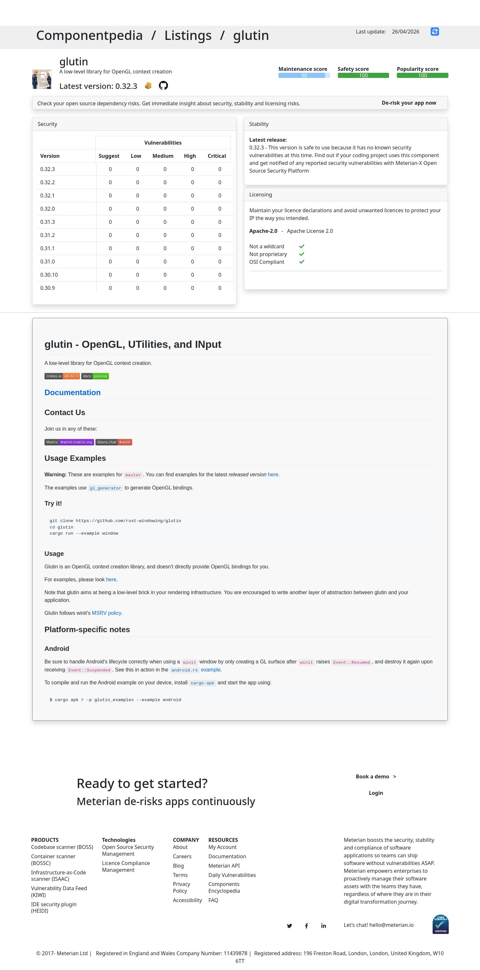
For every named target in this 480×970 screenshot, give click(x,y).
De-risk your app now (409, 102)
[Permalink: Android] (38, 660)
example (195, 669)
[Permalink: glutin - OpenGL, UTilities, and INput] (38, 362)
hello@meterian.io (391, 924)
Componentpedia (89, 35)
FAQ (213, 900)
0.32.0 (47, 208)
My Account (223, 847)
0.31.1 (47, 248)
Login (376, 792)
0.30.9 (47, 287)
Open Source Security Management (128, 850)
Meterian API (224, 865)
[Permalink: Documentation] (38, 407)
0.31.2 (47, 235)
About (180, 847)
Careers (182, 856)
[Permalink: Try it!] (38, 515)
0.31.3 (47, 221)
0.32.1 (47, 195)
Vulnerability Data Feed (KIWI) (59, 892)
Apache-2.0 (264, 230)
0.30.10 (49, 274)
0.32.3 (47, 169)
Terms (180, 875)
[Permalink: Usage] (38, 565)
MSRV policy (106, 613)
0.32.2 (47, 182)
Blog (178, 865)
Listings (188, 35)
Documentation (72, 392)
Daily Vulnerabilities (232, 875)
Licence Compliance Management (126, 866)
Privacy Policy (181, 887)
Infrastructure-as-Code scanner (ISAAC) (58, 876)
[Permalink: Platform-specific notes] (38, 644)
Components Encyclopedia (224, 887)
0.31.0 (47, 261)
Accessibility (187, 900)
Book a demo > (376, 776)
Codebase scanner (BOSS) (62, 847)
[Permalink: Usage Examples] (38, 473)
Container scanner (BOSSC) (53, 860)
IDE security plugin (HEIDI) (54, 908)
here (273, 474)
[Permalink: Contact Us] (38, 427)
